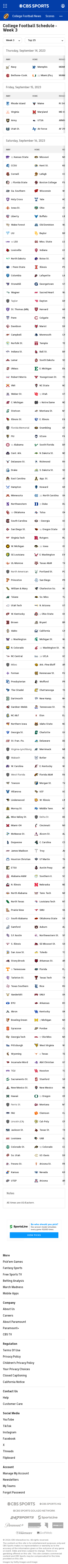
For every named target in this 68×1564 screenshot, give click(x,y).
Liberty (15, 216)
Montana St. (46, 410)
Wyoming (16, 1053)
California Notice (14, 1382)
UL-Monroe (17, 563)
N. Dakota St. (46, 453)
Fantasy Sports (12, 1268)
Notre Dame (48, 402)
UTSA (40, 120)
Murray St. (16, 808)
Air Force (42, 128)
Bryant (43, 622)
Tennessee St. (47, 706)
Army (14, 120)
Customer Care (13, 1404)
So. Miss (44, 596)
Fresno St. (16, 1163)
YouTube (8, 1419)
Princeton (16, 580)
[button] (61, 16)
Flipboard (9, 1458)
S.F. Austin (16, 935)
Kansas (15, 1172)
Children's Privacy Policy (18, 1363)
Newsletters (11, 1480)
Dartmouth (17, 698)
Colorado (47, 1146)
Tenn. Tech (45, 893)
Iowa (45, 546)
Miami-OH (16, 825)
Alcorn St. (45, 833)
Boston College (48, 182)
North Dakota (18, 258)
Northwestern (19, 503)
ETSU (14, 867)
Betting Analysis (13, 1281)
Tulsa (42, 512)
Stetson (15, 410)
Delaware (45, 740)
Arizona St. (45, 1163)
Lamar (14, 360)
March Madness (13, 1287)
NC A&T (15, 715)
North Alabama (19, 893)
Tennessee (19, 969)
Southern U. (46, 876)
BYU (13, 1003)
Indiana (43, 250)
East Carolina (18, 478)
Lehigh (43, 173)
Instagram (9, 1432)
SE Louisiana (17, 554)
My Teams (9, 1486)
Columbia (16, 275)
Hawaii (14, 1096)
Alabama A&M (18, 876)
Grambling (45, 427)
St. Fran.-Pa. (17, 740)
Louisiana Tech (47, 901)
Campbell (16, 334)
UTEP (14, 1180)
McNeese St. (18, 833)
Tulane (14, 596)
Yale (42, 199)
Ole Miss (46, 1036)
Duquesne (16, 842)
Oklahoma (19, 512)
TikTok (7, 1426)
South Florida (47, 444)
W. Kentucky (18, 613)
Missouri (44, 157)
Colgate (44, 317)
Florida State (20, 182)
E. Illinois (44, 419)
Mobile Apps (11, 1293)
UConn (43, 436)
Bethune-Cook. (19, 75)
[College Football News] (26, 16)
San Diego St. (18, 529)
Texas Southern (19, 986)
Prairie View (17, 910)
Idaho (14, 630)
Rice (42, 986)
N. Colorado (17, 647)
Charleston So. (48, 588)
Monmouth (45, 334)
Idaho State (46, 723)
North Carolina (51, 495)
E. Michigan (45, 368)
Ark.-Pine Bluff (47, 664)
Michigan (46, 1019)
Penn (14, 317)
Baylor (43, 233)
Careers (8, 1315)
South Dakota (47, 360)
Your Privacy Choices (16, 1369)
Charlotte (45, 732)
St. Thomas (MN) (20, 309)
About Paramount (14, 1322)
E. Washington (47, 554)
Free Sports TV (12, 1274)
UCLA (45, 656)
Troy (42, 850)
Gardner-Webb (19, 706)
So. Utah (15, 1155)
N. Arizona (45, 605)
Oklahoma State (48, 918)
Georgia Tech (18, 1036)
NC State (44, 385)
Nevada (44, 1172)
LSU (16, 241)
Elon (42, 715)
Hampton (16, 487)
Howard (44, 487)
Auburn (43, 926)
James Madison (19, 850)
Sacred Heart (47, 292)
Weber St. (16, 393)
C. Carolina (45, 842)
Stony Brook (18, 960)
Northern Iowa (19, 723)
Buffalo (43, 216)
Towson (15, 783)
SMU (42, 910)
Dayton (43, 300)
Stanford (44, 1079)
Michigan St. (46, 639)
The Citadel (17, 690)
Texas (45, 1053)
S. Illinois (16, 943)
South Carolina (19, 520)
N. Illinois (16, 884)
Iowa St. (15, 207)
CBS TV (7, 1334)
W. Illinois (45, 800)
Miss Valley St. (19, 816)
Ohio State (47, 613)
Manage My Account (16, 1473)
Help (6, 1397)
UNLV (42, 994)
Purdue (43, 1028)
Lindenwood (17, 800)
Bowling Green (19, 1019)
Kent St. (44, 165)
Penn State (19, 267)
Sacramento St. (19, 1079)
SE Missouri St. (48, 943)
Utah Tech (16, 605)
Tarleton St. (17, 977)
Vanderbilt (16, 994)
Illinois (43, 267)
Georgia (45, 520)
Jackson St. (17, 1129)
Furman (15, 673)
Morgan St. (45, 783)
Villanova (16, 791)
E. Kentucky (46, 766)
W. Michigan (17, 546)
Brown (14, 622)
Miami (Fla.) (47, 75)
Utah (44, 393)
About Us (9, 1309)
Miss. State (46, 241)
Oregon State (49, 529)
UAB (42, 1138)
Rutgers (44, 537)
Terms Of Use (11, 1350)
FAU (13, 1113)
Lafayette (45, 275)
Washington (19, 639)
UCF (42, 791)
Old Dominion (47, 224)
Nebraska (45, 884)
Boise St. (44, 258)
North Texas (17, 901)
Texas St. (45, 1129)
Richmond (45, 461)
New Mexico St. (19, 1087)
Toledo (43, 952)
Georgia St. (17, 732)
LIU (12, 233)
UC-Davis (44, 1155)
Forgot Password (14, 1492)
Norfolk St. (17, 343)
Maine (41, 103)
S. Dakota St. (46, 470)
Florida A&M (46, 774)
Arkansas (45, 1003)
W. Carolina (17, 766)
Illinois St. (16, 419)
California (45, 630)
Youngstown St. (48, 377)
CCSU (14, 165)
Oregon (46, 1096)
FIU (12, 436)
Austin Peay (46, 867)
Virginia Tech (18, 537)
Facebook (9, 1439)
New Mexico (46, 1087)
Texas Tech (46, 977)
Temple (44, 343)
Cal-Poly (44, 1121)
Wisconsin (45, 190)
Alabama (18, 444)
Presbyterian (18, 681)
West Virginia (47, 1045)
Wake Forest (18, 224)
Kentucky (45, 1011)
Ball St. (43, 351)
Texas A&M (46, 563)
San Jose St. (17, 952)
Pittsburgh (17, 1045)
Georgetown (47, 283)
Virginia (15, 111)
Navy (13, 66)
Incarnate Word (19, 1062)
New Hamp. (46, 698)
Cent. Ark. (16, 453)
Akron (14, 1011)
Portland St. (46, 571)
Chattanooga (47, 690)
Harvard (44, 309)
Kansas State (21, 157)
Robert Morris (18, 377)
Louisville (16, 250)
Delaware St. (18, 461)
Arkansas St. (46, 960)
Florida (43, 969)
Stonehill (16, 283)
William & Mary (19, 588)
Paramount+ (11, 1328)
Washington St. (51, 647)
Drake (14, 470)
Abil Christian (47, 1062)
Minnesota (17, 495)
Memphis (43, 66)
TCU (13, 1070)
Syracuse (16, 1028)
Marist (43, 326)
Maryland (43, 111)
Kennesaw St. (47, 673)
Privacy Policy (12, 1356)
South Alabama (19, 918)
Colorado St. (18, 1146)
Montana (44, 1104)
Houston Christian (20, 859)
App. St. (44, 478)
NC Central (17, 656)
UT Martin (45, 859)
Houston (44, 1070)
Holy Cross (17, 199)
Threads (8, 1451)
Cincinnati (45, 825)
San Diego (45, 580)
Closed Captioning (15, 1375)
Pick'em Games (13, 1262)
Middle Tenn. (46, 808)
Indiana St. (16, 351)
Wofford (44, 681)
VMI (13, 385)
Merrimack (45, 749)
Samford (15, 926)
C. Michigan (17, 402)
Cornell (15, 173)
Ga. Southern (18, 190)
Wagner (15, 292)
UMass (14, 368)
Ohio (42, 207)
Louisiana (16, 1138)
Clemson (44, 1113)
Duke (45, 503)
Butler (43, 757)
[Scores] (50, 16)
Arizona (44, 1180)
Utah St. (15, 128)
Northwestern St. (49, 935)
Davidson (16, 326)
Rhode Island (18, 103)
